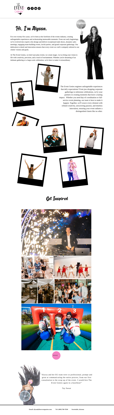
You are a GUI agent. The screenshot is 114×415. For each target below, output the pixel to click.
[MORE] (56, 355)
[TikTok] (28, 8)
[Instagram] (39, 8)
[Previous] (9, 375)
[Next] (105, 375)
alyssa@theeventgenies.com (43, 409)
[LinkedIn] (35, 8)
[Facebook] (32, 8)
